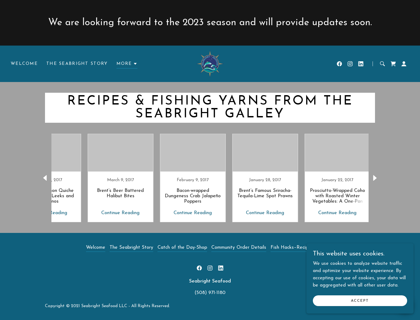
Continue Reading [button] (101, 212)
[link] (210, 63)
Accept (360, 301)
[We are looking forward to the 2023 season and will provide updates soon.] (210, 22)
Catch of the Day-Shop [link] (182, 247)
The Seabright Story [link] (77, 64)
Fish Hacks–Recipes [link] (292, 247)
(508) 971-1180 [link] (210, 292)
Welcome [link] (24, 64)
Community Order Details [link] (238, 247)
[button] (127, 65)
